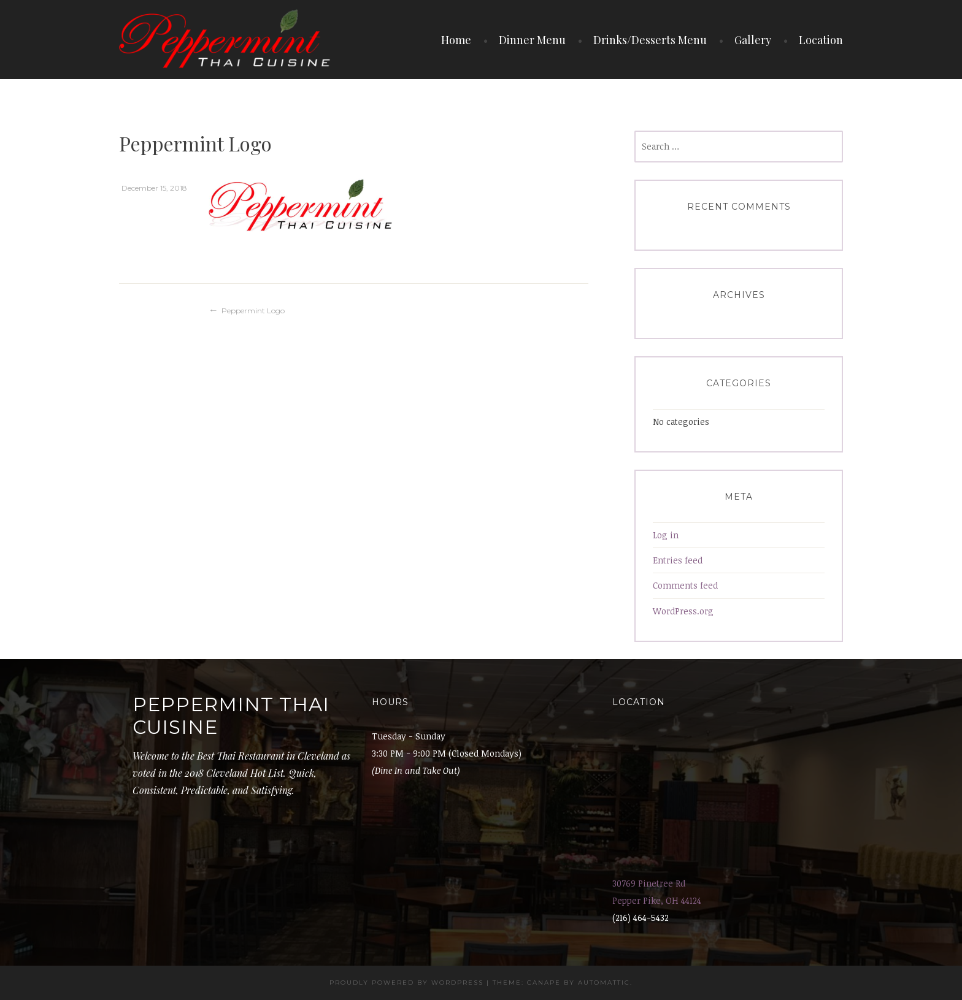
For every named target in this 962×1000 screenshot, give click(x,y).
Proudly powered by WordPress (406, 983)
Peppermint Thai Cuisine (231, 716)
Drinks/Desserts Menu (650, 39)
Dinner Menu (532, 39)
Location (821, 39)
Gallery (752, 39)
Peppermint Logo (253, 310)
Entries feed (677, 560)
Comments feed (685, 585)
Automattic (604, 983)
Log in (666, 535)
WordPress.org (683, 611)
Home (456, 39)
